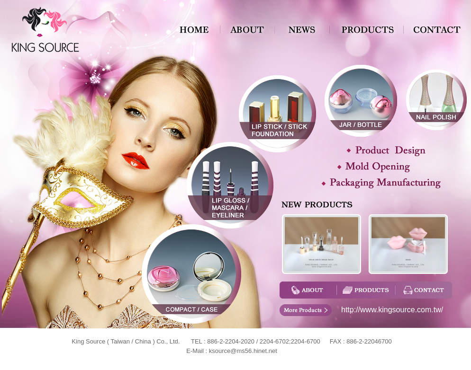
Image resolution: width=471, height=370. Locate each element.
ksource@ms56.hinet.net (243, 350)
